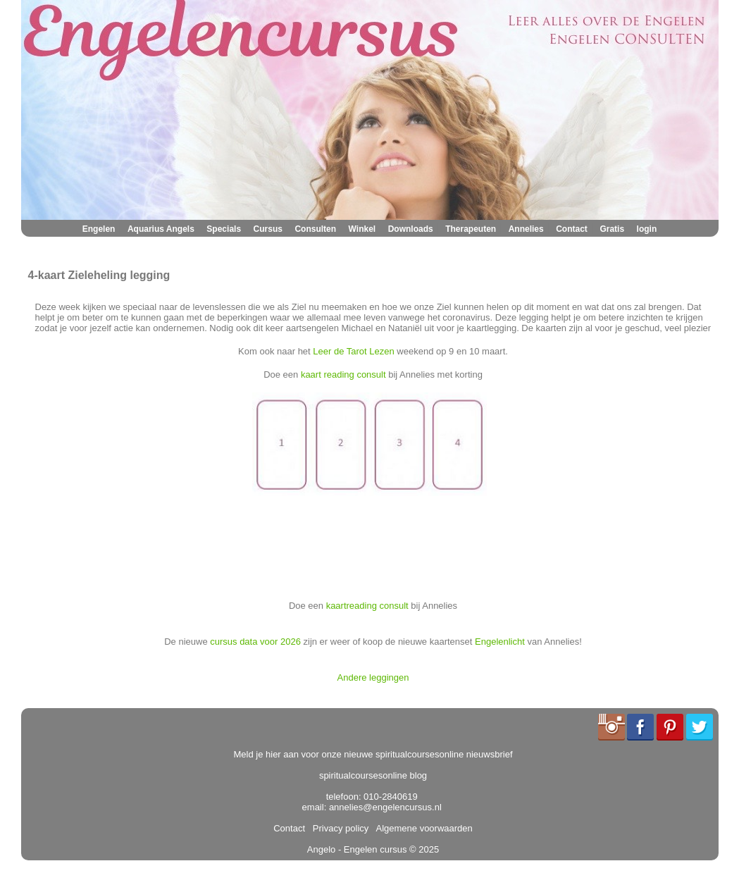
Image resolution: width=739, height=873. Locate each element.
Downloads (410, 229)
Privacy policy (338, 828)
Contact (572, 229)
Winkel (362, 229)
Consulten (315, 229)
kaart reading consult (343, 374)
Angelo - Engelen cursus (357, 849)
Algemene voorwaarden (422, 828)
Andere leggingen (373, 677)
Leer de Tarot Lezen (353, 351)
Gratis (612, 229)
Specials (223, 229)
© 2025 (422, 849)
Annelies (526, 229)
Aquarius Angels (161, 229)
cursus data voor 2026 (255, 641)
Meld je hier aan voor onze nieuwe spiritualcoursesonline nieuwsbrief (373, 754)
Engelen (99, 229)
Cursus (268, 229)
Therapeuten (470, 229)
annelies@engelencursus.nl (385, 807)
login (647, 229)
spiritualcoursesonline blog (373, 775)
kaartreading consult (367, 605)
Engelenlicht (500, 641)
